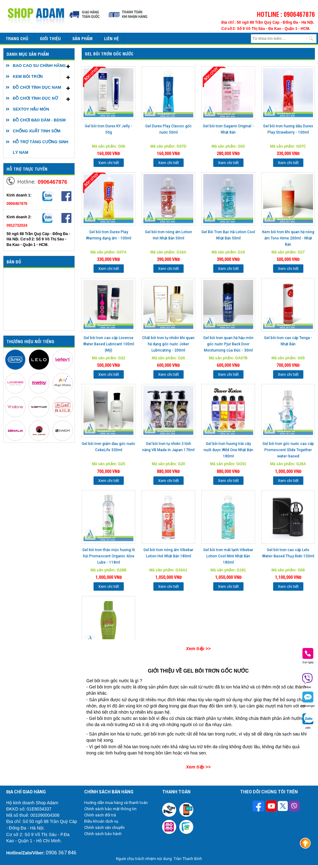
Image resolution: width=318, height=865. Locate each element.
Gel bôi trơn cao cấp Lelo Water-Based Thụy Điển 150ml (288, 553)
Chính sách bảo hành (103, 833)
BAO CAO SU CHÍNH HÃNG (39, 65)
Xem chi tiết (108, 162)
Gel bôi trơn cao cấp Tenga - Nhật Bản (288, 341)
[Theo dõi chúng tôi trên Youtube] (271, 807)
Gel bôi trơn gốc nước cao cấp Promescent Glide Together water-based (288, 450)
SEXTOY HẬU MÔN (31, 109)
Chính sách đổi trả (100, 815)
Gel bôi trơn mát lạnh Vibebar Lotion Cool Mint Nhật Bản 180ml (228, 556)
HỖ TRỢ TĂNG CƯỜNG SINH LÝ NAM (40, 147)
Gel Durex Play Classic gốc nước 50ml (168, 129)
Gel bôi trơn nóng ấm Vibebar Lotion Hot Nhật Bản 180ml (168, 553)
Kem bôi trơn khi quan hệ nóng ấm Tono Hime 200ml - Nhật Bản (288, 238)
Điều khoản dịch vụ (101, 821)
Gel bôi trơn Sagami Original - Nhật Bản (228, 129)
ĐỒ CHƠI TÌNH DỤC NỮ (35, 98)
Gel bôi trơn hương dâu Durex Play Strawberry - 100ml (288, 129)
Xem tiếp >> (198, 648)
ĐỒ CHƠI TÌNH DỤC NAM (37, 87)
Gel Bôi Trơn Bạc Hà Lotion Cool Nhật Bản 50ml (228, 235)
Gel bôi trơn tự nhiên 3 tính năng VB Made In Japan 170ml (168, 447)
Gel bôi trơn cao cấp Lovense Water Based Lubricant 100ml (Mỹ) (108, 344)
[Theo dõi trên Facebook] (259, 807)
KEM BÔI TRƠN (28, 76)
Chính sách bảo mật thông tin (110, 808)
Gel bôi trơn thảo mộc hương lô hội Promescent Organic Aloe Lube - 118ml (108, 556)
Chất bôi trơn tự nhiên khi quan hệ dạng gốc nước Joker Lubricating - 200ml (168, 344)
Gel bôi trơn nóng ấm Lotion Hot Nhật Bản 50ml (168, 235)
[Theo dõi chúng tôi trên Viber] (294, 807)
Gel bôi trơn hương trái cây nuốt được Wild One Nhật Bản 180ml (228, 450)
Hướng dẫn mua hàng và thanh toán (116, 802)
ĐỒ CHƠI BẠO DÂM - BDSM (39, 120)
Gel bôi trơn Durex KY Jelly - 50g (108, 129)
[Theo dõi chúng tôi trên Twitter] (283, 807)
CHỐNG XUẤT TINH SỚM (36, 131)
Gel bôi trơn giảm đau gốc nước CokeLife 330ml (108, 447)
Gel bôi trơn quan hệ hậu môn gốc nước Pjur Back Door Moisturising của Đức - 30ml (228, 344)
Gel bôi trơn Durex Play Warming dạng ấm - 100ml (108, 235)
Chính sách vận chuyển (104, 827)
